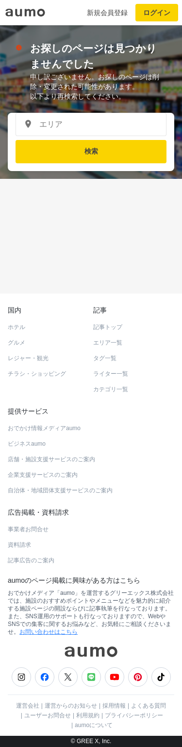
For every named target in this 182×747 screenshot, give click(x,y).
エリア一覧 (107, 343)
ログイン (156, 13)
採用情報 (114, 706)
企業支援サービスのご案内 (43, 475)
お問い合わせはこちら (48, 631)
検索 (91, 151)
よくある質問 (148, 706)
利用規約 (87, 715)
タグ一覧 (104, 358)
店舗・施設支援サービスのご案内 (51, 459)
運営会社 (27, 706)
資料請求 (19, 545)
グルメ (16, 343)
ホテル (16, 327)
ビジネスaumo (27, 444)
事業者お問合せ (28, 529)
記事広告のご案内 (31, 560)
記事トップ (107, 327)
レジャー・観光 (28, 358)
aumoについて (94, 725)
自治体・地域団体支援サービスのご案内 (60, 490)
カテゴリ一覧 (110, 389)
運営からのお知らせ (71, 706)
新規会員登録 (107, 13)
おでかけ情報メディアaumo (44, 428)
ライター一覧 (110, 374)
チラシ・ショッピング (37, 374)
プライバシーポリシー (134, 715)
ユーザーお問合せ (47, 715)
